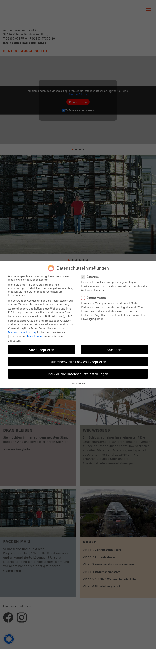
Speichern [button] (115, 350)
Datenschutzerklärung (22, 332)
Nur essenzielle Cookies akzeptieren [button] (78, 362)
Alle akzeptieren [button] (41, 350)
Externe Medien (95, 297)
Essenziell (92, 276)
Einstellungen (34, 336)
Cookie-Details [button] (78, 383)
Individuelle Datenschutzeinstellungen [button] (78, 374)
